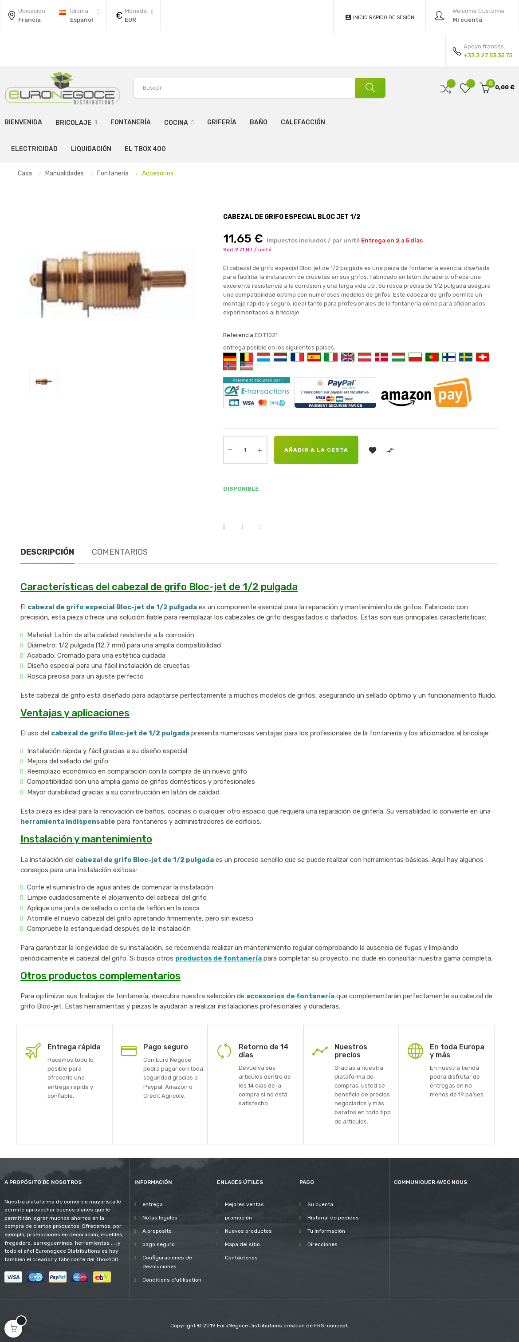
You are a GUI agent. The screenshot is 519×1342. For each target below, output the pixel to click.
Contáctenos (241, 1258)
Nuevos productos (248, 1231)
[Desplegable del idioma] (79, 15)
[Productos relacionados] (133, 15)
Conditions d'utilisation (171, 1280)
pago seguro (158, 1244)
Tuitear (247, 527)
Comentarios (120, 552)
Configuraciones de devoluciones (167, 1262)
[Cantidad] (245, 450)
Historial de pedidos (333, 1218)
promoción (238, 1218)
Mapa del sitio (242, 1244)
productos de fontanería (218, 958)
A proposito (157, 1231)
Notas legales (159, 1218)
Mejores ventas (244, 1204)
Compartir (229, 527)
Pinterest (265, 527)
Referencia (238, 335)
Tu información (326, 1231)
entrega (152, 1204)
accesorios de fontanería (290, 996)
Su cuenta (320, 1204)
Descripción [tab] (47, 552)
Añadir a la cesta (316, 450)
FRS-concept (331, 1325)
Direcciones (322, 1244)
